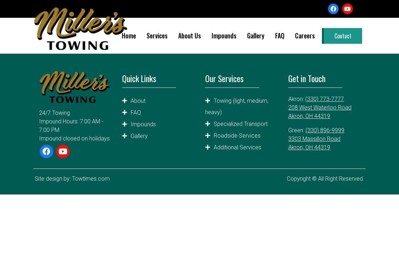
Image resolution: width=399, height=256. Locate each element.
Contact (342, 36)
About (138, 100)
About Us (189, 35)
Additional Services (237, 147)
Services (157, 35)
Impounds (224, 35)
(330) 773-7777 (324, 99)
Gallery (255, 35)
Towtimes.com (91, 178)
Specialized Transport (241, 124)
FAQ (279, 35)
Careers (305, 35)
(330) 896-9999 (325, 130)
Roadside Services (237, 135)
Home (129, 35)
